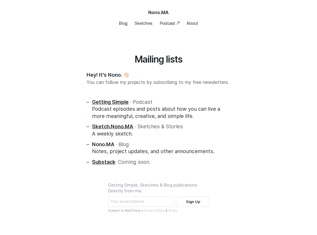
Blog (123, 23)
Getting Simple (110, 102)
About (192, 23)
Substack (103, 162)
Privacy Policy (154, 211)
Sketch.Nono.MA (112, 126)
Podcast (168, 23)
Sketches (143, 23)
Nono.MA (158, 12)
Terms (172, 211)
